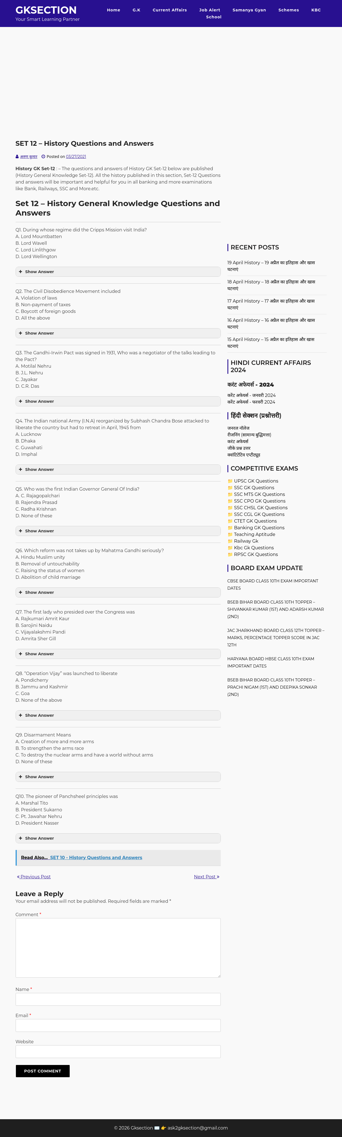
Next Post (206, 876)
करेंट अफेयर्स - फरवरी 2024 (251, 402)
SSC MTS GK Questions (259, 494)
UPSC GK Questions (256, 481)
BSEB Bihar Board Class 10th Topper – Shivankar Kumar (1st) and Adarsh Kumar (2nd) (275, 609)
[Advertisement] (171, 66)
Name (24, 989)
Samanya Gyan (249, 10)
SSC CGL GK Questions (259, 514)
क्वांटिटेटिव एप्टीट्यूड (243, 455)
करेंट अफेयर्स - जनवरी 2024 (251, 395)
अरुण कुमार (28, 156)
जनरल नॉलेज (238, 428)
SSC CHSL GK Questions (261, 507)
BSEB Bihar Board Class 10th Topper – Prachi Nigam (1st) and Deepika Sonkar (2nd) (272, 687)
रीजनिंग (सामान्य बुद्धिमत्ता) (249, 435)
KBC (316, 10)
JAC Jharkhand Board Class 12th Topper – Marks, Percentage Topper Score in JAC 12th (276, 637)
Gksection (46, 10)
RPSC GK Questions (256, 554)
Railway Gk (246, 541)
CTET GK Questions (255, 521)
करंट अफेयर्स (237, 441)
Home (113, 10)
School (214, 16)
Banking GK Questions (259, 527)
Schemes (288, 10)
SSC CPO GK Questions (260, 501)
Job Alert (209, 10)
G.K (136, 10)
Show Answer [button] (36, 272)
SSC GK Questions (254, 487)
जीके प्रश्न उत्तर (239, 448)
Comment (28, 914)
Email (23, 1015)
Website (25, 1041)
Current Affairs (170, 10)
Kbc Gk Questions (254, 547)
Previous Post (34, 876)
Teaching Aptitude (254, 534)
